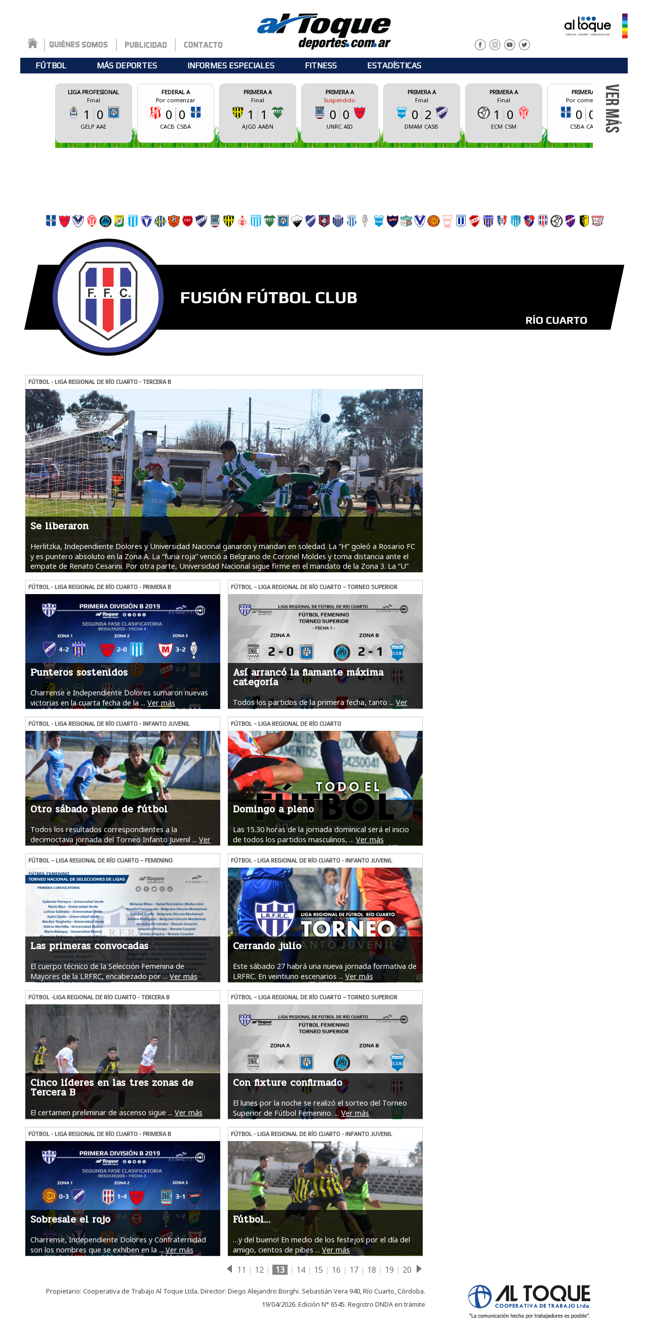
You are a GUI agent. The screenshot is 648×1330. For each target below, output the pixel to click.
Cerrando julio (267, 946)
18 (371, 1269)
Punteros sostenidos (79, 672)
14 (300, 1269)
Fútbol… (251, 1219)
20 (407, 1269)
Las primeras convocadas (89, 946)
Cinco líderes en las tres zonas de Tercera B (111, 1087)
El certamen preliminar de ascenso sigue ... (101, 1112)
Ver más (161, 703)
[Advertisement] (324, 178)
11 (241, 1269)
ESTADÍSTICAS (394, 65)
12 (259, 1269)
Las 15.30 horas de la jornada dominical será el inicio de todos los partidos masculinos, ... (321, 834)
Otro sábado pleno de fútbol (99, 809)
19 (389, 1269)
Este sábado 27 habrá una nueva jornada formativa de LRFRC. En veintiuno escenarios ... (325, 971)
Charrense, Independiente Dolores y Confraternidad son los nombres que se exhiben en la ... (118, 1244)
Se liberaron (59, 526)
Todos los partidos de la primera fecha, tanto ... (313, 702)
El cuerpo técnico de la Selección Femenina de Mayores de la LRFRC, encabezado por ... (107, 971)
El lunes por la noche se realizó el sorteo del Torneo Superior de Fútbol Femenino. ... (320, 1107)
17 (353, 1269)
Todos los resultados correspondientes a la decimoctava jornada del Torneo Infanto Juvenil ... (113, 834)
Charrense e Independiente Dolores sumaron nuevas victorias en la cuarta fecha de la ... (119, 697)
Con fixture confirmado (287, 1082)
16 (336, 1269)
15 (318, 1269)
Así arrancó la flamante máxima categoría (308, 677)
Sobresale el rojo (70, 1219)
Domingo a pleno (273, 809)
